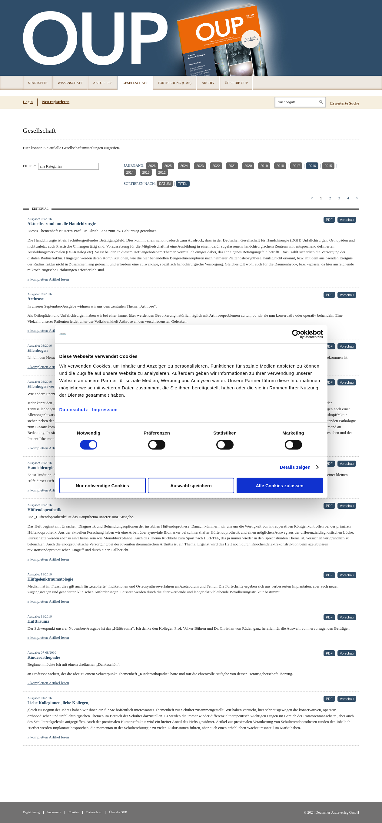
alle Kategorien (51, 166)
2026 (152, 166)
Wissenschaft (70, 83)
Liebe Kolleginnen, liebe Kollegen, (58, 703)
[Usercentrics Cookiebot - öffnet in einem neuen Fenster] (296, 334)
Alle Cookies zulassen (280, 485)
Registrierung (31, 812)
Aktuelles (102, 83)
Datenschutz (73, 409)
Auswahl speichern (191, 485)
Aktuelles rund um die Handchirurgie (62, 224)
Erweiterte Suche (344, 103)
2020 (248, 166)
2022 (216, 166)
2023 (200, 166)
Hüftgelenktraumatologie (50, 579)
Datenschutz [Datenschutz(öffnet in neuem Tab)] (93, 812)
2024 (184, 166)
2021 (232, 166)
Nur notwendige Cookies (102, 485)
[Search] (300, 102)
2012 (161, 172)
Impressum (105, 409)
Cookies (73, 812)
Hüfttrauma (38, 621)
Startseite (37, 83)
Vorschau (347, 220)
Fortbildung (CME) (174, 83)
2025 (167, 166)
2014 (130, 172)
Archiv (208, 83)
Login (28, 101)
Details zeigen (295, 467)
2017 (296, 166)
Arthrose (36, 299)
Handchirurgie (41, 467)
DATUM (165, 183)
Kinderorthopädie (44, 657)
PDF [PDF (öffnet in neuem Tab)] (329, 220)
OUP (30, 38)
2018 (280, 166)
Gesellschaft (135, 83)
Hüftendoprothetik (45, 510)
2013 (145, 172)
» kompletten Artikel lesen (48, 279)
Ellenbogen (38, 350)
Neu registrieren (55, 101)
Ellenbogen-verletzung (48, 386)
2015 (328, 166)
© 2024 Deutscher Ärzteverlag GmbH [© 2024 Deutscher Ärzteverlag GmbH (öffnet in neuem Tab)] (331, 812)
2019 (264, 166)
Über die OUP (236, 83)
